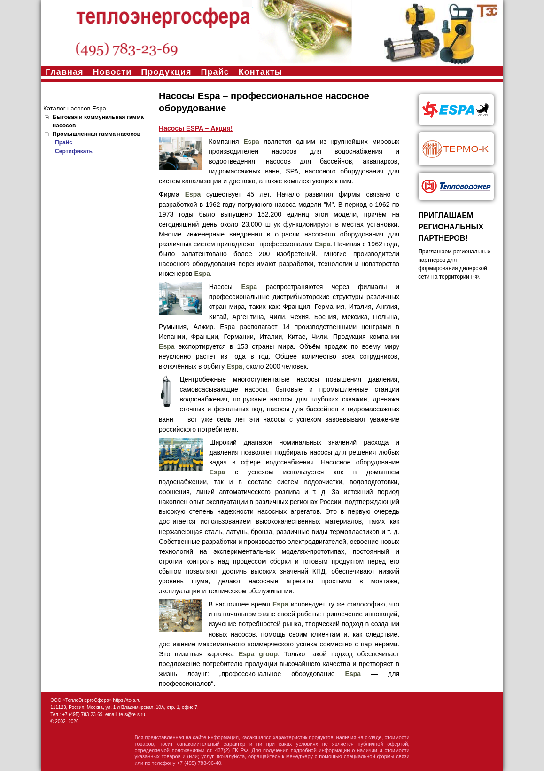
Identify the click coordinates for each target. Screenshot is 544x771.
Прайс (215, 72)
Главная (64, 72)
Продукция (166, 72)
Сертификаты (74, 151)
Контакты (260, 72)
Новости (112, 72)
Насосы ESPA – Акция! (196, 128)
